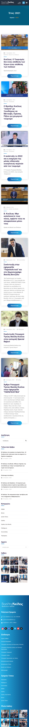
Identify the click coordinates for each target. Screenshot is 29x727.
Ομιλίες (3, 520)
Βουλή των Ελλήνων (14, 54)
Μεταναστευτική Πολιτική (7, 661)
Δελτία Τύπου (4, 517)
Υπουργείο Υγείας (5, 655)
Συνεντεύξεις (22, 260)
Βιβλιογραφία (4, 670)
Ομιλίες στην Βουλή (13, 209)
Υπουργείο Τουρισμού (6, 652)
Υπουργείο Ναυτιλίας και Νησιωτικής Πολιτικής (12, 644)
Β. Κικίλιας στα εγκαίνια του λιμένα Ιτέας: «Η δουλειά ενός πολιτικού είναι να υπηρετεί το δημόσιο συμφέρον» (13, 454)
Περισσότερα (14, 76)
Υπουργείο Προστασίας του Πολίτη (9, 658)
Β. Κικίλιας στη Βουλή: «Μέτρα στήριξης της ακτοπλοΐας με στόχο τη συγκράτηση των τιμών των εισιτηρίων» (13, 465)
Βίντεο (6, 54)
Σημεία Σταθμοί (4, 638)
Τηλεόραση (11, 101)
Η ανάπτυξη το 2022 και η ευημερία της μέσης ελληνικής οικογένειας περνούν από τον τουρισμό (13, 161)
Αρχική (12, 17)
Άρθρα (19, 380)
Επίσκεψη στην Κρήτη (7, 475)
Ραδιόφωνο (4, 528)
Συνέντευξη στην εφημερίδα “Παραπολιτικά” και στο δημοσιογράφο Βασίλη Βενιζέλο (13, 269)
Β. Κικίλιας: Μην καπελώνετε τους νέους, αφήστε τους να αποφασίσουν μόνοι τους (14, 219)
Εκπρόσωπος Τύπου (6, 664)
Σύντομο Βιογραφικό (6, 641)
